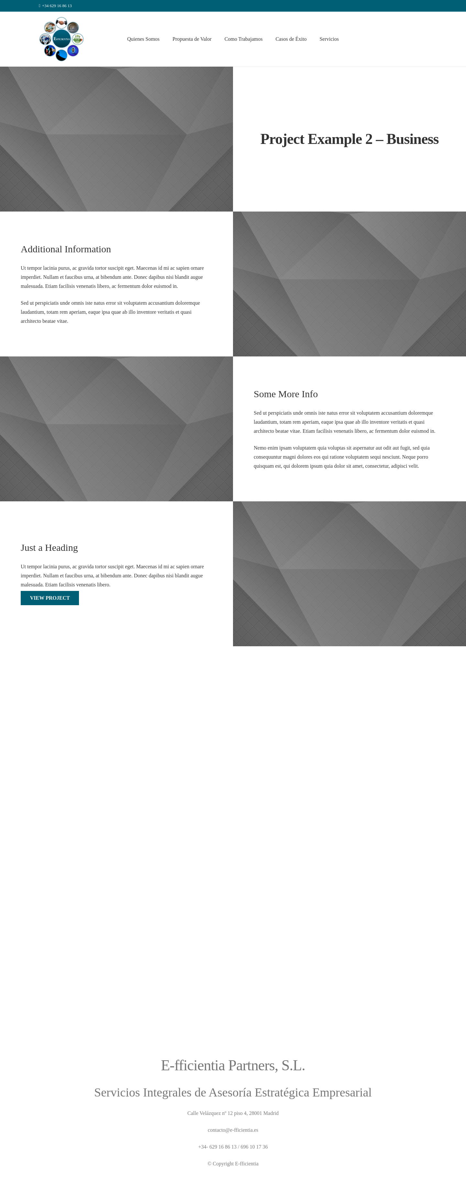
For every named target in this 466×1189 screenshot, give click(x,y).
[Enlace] (61, 39)
